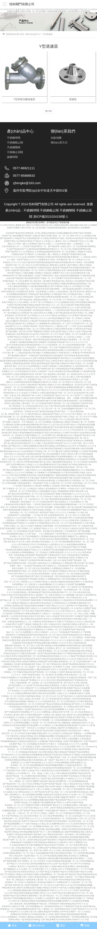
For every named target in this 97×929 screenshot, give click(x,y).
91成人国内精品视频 (33, 864)
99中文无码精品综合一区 (71, 728)
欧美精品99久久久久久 (12, 393)
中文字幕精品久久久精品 (13, 717)
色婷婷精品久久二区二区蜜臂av (27, 622)
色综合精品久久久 (86, 310)
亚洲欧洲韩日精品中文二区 (32, 778)
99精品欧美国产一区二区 (29, 651)
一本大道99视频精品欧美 (76, 781)
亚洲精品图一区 (16, 502)
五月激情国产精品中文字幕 (61, 872)
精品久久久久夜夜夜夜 (84, 470)
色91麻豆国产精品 (9, 433)
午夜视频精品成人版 (58, 832)
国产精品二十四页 (82, 294)
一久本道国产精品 (19, 486)
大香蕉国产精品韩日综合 (81, 315)
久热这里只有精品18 (81, 478)
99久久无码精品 (44, 395)
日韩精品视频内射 (26, 786)
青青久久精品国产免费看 (38, 486)
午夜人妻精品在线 (43, 233)
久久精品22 (42, 393)
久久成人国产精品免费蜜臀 (52, 709)
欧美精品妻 (65, 257)
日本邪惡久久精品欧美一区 (39, 371)
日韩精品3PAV (30, 307)
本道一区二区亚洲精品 (17, 531)
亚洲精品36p (32, 305)
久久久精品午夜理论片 (9, 656)
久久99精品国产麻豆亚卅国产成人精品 (77, 563)
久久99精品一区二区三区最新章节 (58, 629)
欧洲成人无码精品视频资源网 (57, 504)
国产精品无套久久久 (12, 289)
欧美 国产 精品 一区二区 (39, 677)
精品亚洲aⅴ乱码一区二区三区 (81, 818)
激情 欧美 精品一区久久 (14, 366)
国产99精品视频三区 (11, 861)
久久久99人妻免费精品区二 (64, 385)
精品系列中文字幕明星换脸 (58, 438)
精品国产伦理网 (88, 459)
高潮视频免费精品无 (79, 406)
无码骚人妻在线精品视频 (49, 829)
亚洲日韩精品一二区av (82, 858)
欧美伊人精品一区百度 (53, 259)
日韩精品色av (84, 834)
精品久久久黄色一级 (16, 244)
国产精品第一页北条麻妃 (35, 291)
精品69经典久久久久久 (39, 345)
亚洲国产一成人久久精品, (79, 912)
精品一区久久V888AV (16, 478)
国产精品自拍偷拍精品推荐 (36, 430)
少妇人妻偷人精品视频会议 (17, 284)
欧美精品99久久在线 (54, 842)
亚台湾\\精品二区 (67, 699)
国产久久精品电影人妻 (40, 254)
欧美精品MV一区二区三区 (81, 648)
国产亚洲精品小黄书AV (65, 571)
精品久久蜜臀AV (49, 552)
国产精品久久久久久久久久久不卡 (61, 890)
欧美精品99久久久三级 (29, 443)
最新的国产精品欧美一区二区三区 (19, 645)
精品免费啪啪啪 (71, 275)
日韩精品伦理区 (24, 241)
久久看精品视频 (67, 786)
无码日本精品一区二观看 (82, 313)
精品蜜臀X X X (91, 600)
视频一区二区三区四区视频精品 (80, 861)
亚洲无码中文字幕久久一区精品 (51, 744)
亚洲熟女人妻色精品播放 (78, 866)
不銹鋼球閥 (13, 137)
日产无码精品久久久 (69, 622)
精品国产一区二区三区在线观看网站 (20, 387)
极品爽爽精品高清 (25, 909)
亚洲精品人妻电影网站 (13, 363)
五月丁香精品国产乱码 (69, 906)
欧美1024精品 (50, 608)
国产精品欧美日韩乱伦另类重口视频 (50, 797)
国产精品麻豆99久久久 (82, 760)
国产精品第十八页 (13, 699)
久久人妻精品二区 (57, 241)
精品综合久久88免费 (66, 603)
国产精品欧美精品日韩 (45, 597)
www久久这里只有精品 (34, 358)
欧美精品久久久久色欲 (13, 448)
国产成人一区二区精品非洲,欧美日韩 (37, 289)
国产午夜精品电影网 (15, 307)
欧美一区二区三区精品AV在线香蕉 (82, 462)
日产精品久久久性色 (40, 241)
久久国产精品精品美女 (61, 313)
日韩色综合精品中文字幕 (13, 653)
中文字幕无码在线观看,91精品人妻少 (75, 472)
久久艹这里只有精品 (28, 824)
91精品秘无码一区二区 (58, 818)
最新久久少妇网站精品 (15, 382)
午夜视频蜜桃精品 (7, 741)
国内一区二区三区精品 (82, 794)
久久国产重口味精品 (42, 645)
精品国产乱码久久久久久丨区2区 (75, 669)
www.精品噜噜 (85, 326)
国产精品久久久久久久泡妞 (31, 259)
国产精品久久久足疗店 (49, 425)
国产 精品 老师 (58, 898)
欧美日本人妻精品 (82, 635)
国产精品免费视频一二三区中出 (81, 369)
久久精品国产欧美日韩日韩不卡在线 (65, 616)
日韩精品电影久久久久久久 (49, 640)
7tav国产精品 (54, 786)
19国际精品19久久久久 (19, 800)
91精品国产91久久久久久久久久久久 (72, 342)
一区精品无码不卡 (11, 624)
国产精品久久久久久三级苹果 (60, 606)
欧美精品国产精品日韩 (49, 363)
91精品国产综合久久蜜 (31, 459)
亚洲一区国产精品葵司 (87, 741)
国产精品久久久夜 (17, 720)
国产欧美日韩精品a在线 (41, 749)
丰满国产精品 (76, 802)
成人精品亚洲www (87, 906)
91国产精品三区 (36, 576)
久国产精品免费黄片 (48, 919)
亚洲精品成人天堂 (57, 685)
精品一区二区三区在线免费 (29, 627)
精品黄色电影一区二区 (29, 656)
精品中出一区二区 (39, 499)
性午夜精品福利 (28, 613)
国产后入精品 (42, 238)
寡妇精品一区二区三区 (70, 297)
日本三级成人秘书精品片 (31, 542)
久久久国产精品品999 (13, 893)
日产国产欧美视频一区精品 (48, 507)
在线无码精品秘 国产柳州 (80, 550)
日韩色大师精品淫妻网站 (25, 661)
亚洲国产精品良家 (55, 800)
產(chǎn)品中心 (33, 34)
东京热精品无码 (41, 786)
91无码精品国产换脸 (51, 494)
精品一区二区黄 (7, 507)
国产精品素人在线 (28, 236)
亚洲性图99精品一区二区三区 (63, 816)
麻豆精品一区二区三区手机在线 (40, 856)
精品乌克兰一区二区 (70, 246)
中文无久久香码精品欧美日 (13, 409)
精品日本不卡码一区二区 (82, 893)
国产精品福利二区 (37, 834)
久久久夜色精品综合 (12, 297)
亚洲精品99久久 (83, 603)
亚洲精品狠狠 (50, 358)
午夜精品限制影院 (62, 680)
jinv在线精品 (25, 707)
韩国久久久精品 (44, 898)
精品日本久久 (48, 864)
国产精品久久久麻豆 (13, 454)
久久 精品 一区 (13, 259)
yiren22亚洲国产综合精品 (65, 776)
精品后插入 (8, 821)
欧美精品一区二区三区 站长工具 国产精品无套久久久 (55, 696)
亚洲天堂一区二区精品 (85, 430)
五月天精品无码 (83, 776)
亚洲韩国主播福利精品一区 (30, 896)
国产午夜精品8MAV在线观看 (16, 712)
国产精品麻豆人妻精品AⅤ (25, 507)
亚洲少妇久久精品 (17, 680)
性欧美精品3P (87, 297)
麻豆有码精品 (23, 664)
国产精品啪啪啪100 (88, 507)
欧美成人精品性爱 (11, 403)
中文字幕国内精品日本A (45, 523)
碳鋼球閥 (12, 157)
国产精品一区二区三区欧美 (45, 379)
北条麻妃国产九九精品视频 (18, 515)
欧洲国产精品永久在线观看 (78, 688)
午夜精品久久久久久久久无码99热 (25, 547)
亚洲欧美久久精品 (26, 520)
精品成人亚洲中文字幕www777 (27, 821)
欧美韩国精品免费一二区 (80, 345)
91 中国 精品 (69, 555)
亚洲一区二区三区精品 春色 (17, 377)
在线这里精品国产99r (57, 417)
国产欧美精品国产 (27, 659)
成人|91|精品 (39, 882)
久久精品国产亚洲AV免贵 (12, 496)
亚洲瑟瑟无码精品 (31, 919)
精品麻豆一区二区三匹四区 (81, 504)
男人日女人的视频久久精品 (40, 558)
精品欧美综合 (45, 441)
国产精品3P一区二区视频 (76, 797)
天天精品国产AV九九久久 (13, 358)
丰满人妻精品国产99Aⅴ (27, 395)
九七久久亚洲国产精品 (37, 582)
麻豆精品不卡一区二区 (66, 592)
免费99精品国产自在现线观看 (44, 837)
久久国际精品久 (8, 425)
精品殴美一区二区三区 (59, 345)
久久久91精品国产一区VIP (32, 347)
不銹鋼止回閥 (15, 152)
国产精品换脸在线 (40, 401)
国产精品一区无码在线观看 (12, 608)
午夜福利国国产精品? (49, 805)
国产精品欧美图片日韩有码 (38, 600)
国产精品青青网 (88, 496)
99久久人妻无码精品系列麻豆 (78, 736)
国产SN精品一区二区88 (28, 528)
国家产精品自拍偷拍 (52, 741)
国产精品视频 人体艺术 (15, 331)
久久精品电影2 (84, 739)
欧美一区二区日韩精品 (72, 637)
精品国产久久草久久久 (12, 826)
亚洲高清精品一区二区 (45, 776)
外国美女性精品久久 (29, 872)
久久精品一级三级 (43, 387)
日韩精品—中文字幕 (12, 672)
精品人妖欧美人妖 (61, 265)
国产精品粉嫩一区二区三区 (11, 417)
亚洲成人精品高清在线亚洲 (26, 640)
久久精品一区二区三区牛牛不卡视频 (82, 417)
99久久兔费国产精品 (86, 608)
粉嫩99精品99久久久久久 (62, 824)
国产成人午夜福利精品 (57, 369)
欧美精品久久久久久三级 (62, 656)
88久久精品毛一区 (85, 611)
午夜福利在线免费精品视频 (16, 550)
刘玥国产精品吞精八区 (77, 491)
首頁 (22, 34)
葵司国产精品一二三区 (63, 411)
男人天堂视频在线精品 (45, 536)
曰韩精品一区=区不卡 (30, 302)
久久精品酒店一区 (83, 805)
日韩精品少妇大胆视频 (35, 736)
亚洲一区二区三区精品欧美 (47, 699)
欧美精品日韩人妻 (84, 366)
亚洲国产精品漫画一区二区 (57, 403)
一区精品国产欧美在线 (20, 643)
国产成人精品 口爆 (47, 462)
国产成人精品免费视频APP (81, 715)
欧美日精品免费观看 (70, 371)
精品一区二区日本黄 (43, 683)
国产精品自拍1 (34, 709)
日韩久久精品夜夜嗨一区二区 (22, 683)
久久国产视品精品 (86, 488)
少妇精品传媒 (73, 651)
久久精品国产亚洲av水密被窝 (36, 717)
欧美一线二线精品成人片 (17, 880)
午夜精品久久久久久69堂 (36, 701)
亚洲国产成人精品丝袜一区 (33, 281)
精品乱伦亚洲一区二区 (59, 691)
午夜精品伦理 (86, 456)
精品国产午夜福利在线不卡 (51, 555)
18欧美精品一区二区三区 (82, 672)
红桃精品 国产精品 (68, 464)
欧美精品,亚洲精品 (12, 606)
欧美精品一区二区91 (13, 882)
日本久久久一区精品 (34, 858)
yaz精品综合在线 (69, 848)
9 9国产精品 (44, 872)
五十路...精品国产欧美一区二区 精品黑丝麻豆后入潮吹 (23, 414)
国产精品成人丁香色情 (45, 904)
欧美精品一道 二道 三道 (83, 542)
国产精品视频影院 (44, 802)
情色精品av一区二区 (8, 909)
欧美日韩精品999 (88, 475)
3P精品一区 (73, 834)
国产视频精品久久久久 (13, 869)
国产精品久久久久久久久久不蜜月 (52, 390)
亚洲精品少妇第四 (25, 268)
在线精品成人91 (83, 464)
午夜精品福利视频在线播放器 (37, 427)
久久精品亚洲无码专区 (36, 603)
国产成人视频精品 (61, 723)
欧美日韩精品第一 (27, 233)
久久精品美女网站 (10, 786)
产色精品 (28, 746)
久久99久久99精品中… (41, 632)
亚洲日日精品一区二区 (13, 526)
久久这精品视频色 (43, 584)
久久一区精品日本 (86, 640)
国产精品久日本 (65, 331)
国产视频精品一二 (77, 733)
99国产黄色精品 (52, 281)
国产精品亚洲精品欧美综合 (85, 874)
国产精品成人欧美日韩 (12, 539)
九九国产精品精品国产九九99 (18, 249)
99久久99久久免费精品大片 (75, 842)
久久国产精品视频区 (81, 377)
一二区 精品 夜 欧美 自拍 (41, 515)
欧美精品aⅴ (87, 712)
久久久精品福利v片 (14, 552)
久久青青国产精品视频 (84, 786)
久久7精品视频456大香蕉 (80, 789)
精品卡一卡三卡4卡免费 (83, 869)
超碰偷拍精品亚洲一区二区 (56, 252)
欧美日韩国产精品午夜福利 (79, 233)
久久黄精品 (28, 882)
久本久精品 (60, 560)
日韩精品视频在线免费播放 (53, 459)
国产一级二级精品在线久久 (43, 667)
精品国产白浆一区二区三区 (17, 265)
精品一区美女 (9, 395)
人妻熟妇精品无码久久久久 (81, 723)
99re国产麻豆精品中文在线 (61, 677)
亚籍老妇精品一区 (86, 268)
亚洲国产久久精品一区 (64, 667)
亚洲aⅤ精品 (10, 270)
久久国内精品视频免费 (36, 286)
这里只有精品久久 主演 (51, 566)
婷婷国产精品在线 (31, 363)
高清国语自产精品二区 (58, 238)
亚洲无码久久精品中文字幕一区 (15, 906)
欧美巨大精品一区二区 (39, 664)
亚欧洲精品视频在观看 (79, 837)
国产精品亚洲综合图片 (37, 350)
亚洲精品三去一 (8, 371)
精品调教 (49, 736)
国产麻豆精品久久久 (65, 358)
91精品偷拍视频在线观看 (75, 914)
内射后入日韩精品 (61, 733)
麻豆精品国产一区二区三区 (83, 409)
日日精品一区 (38, 746)
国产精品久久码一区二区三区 (64, 395)
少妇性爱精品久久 (62, 446)
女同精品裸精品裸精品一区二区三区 (18, 853)
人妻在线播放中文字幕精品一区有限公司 (61, 488)
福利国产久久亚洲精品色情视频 (75, 901)
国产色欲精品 (28, 454)
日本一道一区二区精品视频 (60, 409)
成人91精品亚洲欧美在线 (61, 329)
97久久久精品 (57, 584)
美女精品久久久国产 (77, 850)
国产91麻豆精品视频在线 (85, 757)
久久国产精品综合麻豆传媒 (58, 406)
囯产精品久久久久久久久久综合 (35, 818)
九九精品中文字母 (9, 627)
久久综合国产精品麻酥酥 (74, 584)
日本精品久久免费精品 (46, 579)
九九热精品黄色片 (62, 480)
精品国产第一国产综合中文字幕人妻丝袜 (70, 683)
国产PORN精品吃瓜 (86, 353)
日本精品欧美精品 (77, 486)
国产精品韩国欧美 (43, 355)
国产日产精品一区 (54, 637)
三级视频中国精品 (24, 757)
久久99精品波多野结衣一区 (74, 765)
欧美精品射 (68, 582)
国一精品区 (40, 512)
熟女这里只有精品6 (66, 270)
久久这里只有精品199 (82, 331)
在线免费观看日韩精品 (25, 361)
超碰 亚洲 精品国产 (58, 717)
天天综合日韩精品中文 (34, 784)
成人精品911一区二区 (63, 574)
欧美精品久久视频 (46, 877)
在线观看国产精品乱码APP (79, 773)
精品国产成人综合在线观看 (46, 454)
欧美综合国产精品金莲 (69, 310)
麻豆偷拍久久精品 (82, 693)
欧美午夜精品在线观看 (60, 808)
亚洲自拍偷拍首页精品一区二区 (66, 853)
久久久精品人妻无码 (60, 850)
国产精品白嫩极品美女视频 (49, 398)
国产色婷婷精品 (82, 890)
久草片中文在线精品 (37, 544)
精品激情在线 (5, 451)
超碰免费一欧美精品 (32, 310)
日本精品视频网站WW (61, 645)
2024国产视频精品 (33, 331)
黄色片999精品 (81, 555)
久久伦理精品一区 (19, 709)
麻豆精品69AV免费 (72, 898)
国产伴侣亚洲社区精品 (39, 685)
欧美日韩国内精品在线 (77, 720)
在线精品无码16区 (49, 627)
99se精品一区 (49, 560)
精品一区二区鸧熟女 (36, 848)
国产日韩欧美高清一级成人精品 (51, 275)
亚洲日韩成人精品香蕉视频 (38, 475)
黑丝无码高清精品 (39, 438)
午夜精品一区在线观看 (84, 262)
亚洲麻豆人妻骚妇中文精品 (80, 252)
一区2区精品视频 (77, 917)
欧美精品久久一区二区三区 (59, 249)
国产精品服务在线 (15, 355)
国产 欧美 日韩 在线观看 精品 (16, 390)
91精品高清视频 (54, 901)
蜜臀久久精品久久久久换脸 (62, 693)
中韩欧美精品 (51, 270)
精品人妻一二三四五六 (69, 326)
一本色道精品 (13, 707)
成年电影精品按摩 (55, 350)
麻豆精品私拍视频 (85, 518)
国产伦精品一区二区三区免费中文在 (52, 278)
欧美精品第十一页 (87, 661)
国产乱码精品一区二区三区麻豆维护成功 (70, 845)
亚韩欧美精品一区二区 (12, 281)
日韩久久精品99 (62, 624)
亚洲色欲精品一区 (32, 653)
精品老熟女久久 (29, 898)
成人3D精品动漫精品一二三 (11, 746)
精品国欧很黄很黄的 (60, 917)
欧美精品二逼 (66, 291)
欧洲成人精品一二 (67, 244)
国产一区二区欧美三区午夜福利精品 (77, 587)
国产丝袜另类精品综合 (64, 880)
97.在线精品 (9, 704)
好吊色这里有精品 (66, 635)
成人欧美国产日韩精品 (33, 257)
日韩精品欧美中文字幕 (11, 275)
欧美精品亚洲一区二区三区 (47, 635)
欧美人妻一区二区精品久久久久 (76, 259)
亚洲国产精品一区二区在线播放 (23, 744)
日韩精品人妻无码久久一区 (81, 624)
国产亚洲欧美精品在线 (76, 254)
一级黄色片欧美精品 (68, 829)
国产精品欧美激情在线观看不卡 (34, 606)
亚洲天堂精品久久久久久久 (50, 611)
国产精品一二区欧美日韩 (33, 504)
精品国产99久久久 (68, 518)
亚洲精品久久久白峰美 (16, 773)
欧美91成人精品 (36, 587)
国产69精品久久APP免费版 (67, 810)
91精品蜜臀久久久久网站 (38, 725)
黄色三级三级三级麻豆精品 (36, 912)
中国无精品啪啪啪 (38, 890)
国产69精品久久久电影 (24, 523)
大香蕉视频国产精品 (33, 419)
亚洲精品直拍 (45, 656)
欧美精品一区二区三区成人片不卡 (54, 300)
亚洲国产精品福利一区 (76, 560)
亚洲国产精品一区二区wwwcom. (82, 746)
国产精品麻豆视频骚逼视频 (62, 470)
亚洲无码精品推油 (82, 699)
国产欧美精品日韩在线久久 (85, 656)
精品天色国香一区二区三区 (23, 568)
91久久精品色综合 (86, 622)
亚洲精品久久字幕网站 (54, 882)
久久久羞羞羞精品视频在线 (18, 890)
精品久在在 (30, 334)
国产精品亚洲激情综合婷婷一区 (17, 563)
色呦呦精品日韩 (35, 446)
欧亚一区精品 (7, 622)
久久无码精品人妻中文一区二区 (56, 648)
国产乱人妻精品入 (79, 536)
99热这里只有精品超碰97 (16, 789)
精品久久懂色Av (74, 496)
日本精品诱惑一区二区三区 (36, 409)
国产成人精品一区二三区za (58, 792)
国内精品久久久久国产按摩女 (34, 369)
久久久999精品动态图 (11, 877)
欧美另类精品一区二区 (79, 813)
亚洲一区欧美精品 (16, 555)
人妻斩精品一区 (11, 520)
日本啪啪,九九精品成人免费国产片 (48, 273)
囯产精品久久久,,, (70, 611)
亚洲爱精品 (87, 401)
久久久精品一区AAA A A (75, 709)
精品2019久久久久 (79, 904)
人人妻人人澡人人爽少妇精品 (54, 773)
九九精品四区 (62, 837)
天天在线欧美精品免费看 (15, 701)
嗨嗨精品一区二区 (52, 874)
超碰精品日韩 (67, 302)
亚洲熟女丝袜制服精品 (37, 901)
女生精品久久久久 (11, 518)
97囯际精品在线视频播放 (31, 755)
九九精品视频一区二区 (59, 789)
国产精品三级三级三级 (16, 318)
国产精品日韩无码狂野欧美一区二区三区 (24, 494)
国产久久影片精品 (86, 523)
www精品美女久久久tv (33, 448)
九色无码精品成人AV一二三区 (14, 246)
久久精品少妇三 (44, 824)
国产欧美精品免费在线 (40, 643)
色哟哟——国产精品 (61, 289)
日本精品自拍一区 (85, 770)
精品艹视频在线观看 (58, 475)
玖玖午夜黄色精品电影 (29, 462)
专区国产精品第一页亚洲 (38, 531)
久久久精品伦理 (82, 515)
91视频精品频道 (8, 810)
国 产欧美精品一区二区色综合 (21, 406)
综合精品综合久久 (44, 307)
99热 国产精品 (67, 874)
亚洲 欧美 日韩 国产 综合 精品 (38, 374)
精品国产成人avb (86, 393)
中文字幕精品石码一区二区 (81, 323)
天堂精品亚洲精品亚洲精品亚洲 (17, 760)
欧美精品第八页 (34, 752)
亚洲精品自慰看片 (60, 307)
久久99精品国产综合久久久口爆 (79, 241)
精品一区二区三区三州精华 (15, 582)
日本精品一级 (88, 784)
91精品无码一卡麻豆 (80, 731)
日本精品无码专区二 (52, 587)
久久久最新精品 (53, 563)
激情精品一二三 (82, 244)
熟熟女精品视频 (87, 425)
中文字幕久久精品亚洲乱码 (74, 643)
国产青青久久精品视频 (67, 739)
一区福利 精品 (89, 637)
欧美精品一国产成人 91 (77, 467)
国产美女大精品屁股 (27, 238)
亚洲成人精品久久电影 (44, 590)
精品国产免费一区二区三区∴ (15, 840)
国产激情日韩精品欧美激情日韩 (58, 478)
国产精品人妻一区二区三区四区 (13, 600)
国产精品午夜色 (11, 651)
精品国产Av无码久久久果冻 (83, 725)
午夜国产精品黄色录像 (16, 305)
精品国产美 (51, 502)
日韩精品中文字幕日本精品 (32, 510)
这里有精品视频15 (19, 725)
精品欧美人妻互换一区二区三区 (41, 880)
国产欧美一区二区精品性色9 (80, 526)
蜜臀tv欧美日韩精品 (83, 270)
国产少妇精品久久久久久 (57, 520)
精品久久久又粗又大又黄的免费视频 (53, 762)
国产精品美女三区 (86, 435)
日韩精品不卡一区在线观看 (73, 568)
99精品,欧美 (61, 866)
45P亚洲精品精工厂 (57, 531)
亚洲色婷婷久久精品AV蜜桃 (13, 374)
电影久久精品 (50, 866)
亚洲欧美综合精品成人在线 (82, 792)
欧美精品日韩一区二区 (9, 462)
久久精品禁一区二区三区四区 (41, 723)
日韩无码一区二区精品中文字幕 (15, 435)
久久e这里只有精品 (47, 366)
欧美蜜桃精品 (8, 523)
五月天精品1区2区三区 (82, 659)
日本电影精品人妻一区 (41, 760)
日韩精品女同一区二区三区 (82, 826)
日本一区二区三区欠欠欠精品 (34, 813)
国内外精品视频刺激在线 (11, 534)
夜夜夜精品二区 (83, 284)
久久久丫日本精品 (59, 632)
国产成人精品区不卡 (63, 864)
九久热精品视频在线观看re (74, 544)
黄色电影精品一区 (74, 401)
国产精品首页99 (11, 323)
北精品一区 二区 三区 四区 (62, 236)
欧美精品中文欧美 (24, 401)
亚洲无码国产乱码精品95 (39, 467)
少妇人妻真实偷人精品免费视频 (22, 904)
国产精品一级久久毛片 (83, 443)
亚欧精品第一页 (50, 576)
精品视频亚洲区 (61, 856)
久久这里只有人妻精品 (17, 901)
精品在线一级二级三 (79, 438)
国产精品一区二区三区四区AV (35, 539)
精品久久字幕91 (30, 393)
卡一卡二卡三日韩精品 (17, 752)
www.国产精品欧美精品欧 (42, 411)
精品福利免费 (10, 401)
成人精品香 (56, 371)
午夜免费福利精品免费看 (62, 387)
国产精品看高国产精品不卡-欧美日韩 (23, 731)
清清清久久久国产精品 (17, 300)
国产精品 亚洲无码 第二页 (16, 885)
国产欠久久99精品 (38, 688)
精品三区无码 (90, 917)
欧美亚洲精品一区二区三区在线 (54, 651)
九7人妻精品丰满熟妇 (17, 603)
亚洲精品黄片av (88, 627)
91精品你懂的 (55, 318)
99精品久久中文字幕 (13, 648)
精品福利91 (90, 755)
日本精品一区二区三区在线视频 (22, 536)
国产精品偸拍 (35, 566)
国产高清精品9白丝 (79, 680)
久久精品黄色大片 (54, 544)
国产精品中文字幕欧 (77, 547)
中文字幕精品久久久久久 (50, 302)
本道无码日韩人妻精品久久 (84, 291)
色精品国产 (10, 326)
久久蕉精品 (45, 534)
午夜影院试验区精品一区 (56, 834)
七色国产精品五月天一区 (30, 518)
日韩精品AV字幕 (66, 363)
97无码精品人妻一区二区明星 (81, 422)
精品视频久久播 (32, 669)
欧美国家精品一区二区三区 (68, 661)
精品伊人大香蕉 (70, 353)
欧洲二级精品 (33, 300)
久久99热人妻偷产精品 (54, 914)
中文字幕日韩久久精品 (15, 736)
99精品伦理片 (31, 829)
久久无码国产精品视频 (87, 451)
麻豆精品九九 (40, 520)
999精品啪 (90, 733)
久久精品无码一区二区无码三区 (61, 483)
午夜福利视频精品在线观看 (29, 433)
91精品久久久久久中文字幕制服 (19, 472)
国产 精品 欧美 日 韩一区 (61, 760)
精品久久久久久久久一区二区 (68, 613)
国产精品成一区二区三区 (46, 739)
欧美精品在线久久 (65, 909)
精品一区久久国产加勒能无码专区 (58, 347)
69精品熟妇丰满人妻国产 (12, 888)
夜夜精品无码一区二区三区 (64, 515)
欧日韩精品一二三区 (50, 310)
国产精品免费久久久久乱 (67, 608)
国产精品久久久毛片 (15, 864)
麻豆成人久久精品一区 (78, 300)
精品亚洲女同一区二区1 (83, 539)
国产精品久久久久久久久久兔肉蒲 (60, 512)
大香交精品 (85, 552)
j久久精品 (39, 488)
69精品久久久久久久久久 (10, 385)
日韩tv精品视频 (25, 832)
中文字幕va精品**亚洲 (35, 478)
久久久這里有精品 (19, 629)
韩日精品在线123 (87, 888)
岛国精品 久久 (56, 643)
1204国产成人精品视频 (10, 236)
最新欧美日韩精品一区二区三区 (77, 499)
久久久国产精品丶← (31, 534)
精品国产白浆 (41, 483)
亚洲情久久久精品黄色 (83, 582)
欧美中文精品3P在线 (44, 659)
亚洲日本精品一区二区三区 (38, 816)
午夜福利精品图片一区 (25, 483)
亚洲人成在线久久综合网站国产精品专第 (77, 281)
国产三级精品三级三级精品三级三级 (54, 715)
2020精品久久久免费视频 (62, 595)
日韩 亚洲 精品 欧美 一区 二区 (18, 499)
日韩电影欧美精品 (58, 861)
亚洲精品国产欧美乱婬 (51, 755)
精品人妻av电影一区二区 (62, 374)
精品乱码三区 (54, 464)
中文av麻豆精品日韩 (57, 401)
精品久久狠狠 (33, 441)
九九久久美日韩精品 (19, 544)
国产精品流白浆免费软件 (55, 781)
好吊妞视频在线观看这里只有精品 (21, 294)
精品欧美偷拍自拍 (7, 361)
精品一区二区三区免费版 (40, 422)
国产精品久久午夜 (86, 510)
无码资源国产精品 (31, 555)
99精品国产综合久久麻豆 (46, 361)
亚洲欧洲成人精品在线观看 (81, 448)
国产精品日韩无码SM (56, 321)
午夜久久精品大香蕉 (30, 877)
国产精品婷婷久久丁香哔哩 (79, 632)
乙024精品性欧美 (37, 914)
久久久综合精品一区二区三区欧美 (54, 547)
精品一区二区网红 (65, 707)
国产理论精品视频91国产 (58, 550)
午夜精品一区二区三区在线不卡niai (35, 861)
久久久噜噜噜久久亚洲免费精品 (46, 472)
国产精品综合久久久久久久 (38, 318)
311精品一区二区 (10, 268)
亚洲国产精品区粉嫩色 (84, 358)
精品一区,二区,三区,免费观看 (18, 632)
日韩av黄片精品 (8, 661)
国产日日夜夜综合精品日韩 (17, 345)
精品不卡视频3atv (35, 629)
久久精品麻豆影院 (87, 371)
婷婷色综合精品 (9, 611)
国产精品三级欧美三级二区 (19, 837)
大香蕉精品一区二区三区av (82, 480)
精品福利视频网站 (39, 249)
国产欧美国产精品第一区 (55, 784)
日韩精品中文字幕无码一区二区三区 (16, 667)
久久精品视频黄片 (43, 491)
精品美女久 (51, 770)
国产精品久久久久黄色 (38, 550)
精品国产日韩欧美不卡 (20, 560)
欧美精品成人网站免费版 (81, 645)
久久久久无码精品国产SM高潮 (23, 579)
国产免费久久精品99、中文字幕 (15, 422)
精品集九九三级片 (8, 757)
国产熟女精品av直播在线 (44, 480)
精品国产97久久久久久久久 (12, 257)
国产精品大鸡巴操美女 (50, 433)
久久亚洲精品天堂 (33, 244)
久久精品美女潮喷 (54, 582)
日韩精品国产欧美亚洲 (46, 661)
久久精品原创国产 (47, 443)
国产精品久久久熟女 (38, 768)
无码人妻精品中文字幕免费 (37, 720)
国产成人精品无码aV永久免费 (39, 313)
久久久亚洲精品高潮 (67, 805)
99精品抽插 (84, 305)
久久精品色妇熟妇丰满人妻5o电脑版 (25, 845)
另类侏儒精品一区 (29, 275)
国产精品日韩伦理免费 (53, 778)
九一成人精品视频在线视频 (30, 794)
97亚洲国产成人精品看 (53, 435)
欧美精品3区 (26, 672)
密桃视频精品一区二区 (32, 552)
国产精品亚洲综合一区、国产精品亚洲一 (44, 246)
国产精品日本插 (44, 236)
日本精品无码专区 (51, 257)
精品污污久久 (87, 664)
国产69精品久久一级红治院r (17, 768)
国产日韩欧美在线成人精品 (45, 268)
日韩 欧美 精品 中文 (11, 542)
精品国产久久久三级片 (85, 816)
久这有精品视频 (16, 850)
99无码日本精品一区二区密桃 (21, 379)
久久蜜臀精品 (55, 568)
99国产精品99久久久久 (14, 252)
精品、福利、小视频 (69, 398)
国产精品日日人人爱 (50, 326)
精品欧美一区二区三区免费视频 (77, 768)
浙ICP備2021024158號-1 (50, 216)
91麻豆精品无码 (50, 448)
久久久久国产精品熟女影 (79, 307)
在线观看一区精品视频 (45, 810)
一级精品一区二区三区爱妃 (58, 813)
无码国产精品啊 (12, 739)
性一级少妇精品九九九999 (15, 313)
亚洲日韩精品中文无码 (83, 824)
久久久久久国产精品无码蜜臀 (13, 475)
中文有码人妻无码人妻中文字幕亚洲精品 (75, 454)
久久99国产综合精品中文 (71, 433)
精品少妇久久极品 (37, 377)
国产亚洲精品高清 (53, 848)
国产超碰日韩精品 (87, 616)
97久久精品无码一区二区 (80, 382)
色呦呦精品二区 (10, 664)
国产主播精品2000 (12, 347)
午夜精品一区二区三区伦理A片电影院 (16, 696)
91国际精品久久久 (72, 459)
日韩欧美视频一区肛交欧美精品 (55, 526)
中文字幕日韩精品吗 (83, 701)
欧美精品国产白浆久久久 (50, 669)
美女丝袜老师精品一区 (44, 574)
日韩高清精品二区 (63, 821)
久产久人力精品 (49, 869)
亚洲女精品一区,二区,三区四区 (22, 512)
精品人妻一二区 (14, 813)
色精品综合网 (8, 640)
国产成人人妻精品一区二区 (45, 909)
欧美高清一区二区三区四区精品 (22, 491)
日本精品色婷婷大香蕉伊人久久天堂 (73, 379)
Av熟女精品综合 (83, 592)
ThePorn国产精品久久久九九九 (21, 574)
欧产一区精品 (29, 355)
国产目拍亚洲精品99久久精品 (19, 464)
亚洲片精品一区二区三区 (82, 821)
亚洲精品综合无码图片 (19, 914)
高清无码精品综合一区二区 (79, 278)
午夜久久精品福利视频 (32, 648)
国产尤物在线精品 (63, 904)
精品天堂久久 (40, 406)
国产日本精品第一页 (14, 619)
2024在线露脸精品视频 (82, 885)
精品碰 (51, 393)
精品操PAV (30, 635)
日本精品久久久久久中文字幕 (42, 315)
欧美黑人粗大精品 (16, 419)
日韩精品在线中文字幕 (20, 254)
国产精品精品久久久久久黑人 (22, 797)
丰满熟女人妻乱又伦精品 (80, 265)
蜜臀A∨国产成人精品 (70, 507)
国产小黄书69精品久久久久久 (63, 534)
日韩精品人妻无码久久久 (18, 866)
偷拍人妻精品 (27, 917)
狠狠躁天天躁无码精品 (35, 842)
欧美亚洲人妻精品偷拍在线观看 (44, 707)
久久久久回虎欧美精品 (16, 592)
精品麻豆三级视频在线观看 (21, 342)
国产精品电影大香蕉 (43, 385)
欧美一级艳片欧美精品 (36, 339)
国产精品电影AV (48, 821)
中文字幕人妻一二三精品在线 (14, 353)
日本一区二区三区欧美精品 (67, 523)
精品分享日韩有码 (76, 600)
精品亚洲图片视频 (63, 536)
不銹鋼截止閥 (15, 142)
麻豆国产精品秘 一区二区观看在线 (20, 776)
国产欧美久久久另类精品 (82, 704)
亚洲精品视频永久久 (77, 762)
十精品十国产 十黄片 (23, 728)
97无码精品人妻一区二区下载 (45, 451)
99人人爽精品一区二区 (18, 781)
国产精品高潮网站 (81, 752)
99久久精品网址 (11, 794)
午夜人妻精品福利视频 (17, 286)
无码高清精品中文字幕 (51, 622)
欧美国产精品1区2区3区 (78, 419)
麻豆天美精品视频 (59, 233)
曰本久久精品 (40, 770)
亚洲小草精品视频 (28, 739)
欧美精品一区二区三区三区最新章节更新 (22, 805)
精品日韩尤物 (33, 353)
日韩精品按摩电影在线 (80, 249)
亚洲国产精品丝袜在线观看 (15, 441)
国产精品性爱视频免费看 (52, 765)
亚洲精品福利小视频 (32, 888)
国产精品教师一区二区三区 (38, 885)
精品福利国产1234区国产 (81, 289)
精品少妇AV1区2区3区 (80, 808)
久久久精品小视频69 (32, 526)
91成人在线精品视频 (70, 888)
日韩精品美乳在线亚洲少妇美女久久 (38, 619)
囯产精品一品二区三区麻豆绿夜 (36, 329)
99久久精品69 (28, 385)
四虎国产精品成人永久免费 (25, 802)
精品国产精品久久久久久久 (58, 414)
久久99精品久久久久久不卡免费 (77, 778)
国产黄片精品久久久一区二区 (51, 305)
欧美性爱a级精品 (12, 659)
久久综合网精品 (31, 366)
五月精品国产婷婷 (71, 305)
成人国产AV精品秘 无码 (57, 286)
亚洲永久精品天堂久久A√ (68, 361)
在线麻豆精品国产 (77, 576)
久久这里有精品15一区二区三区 (77, 350)
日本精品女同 (45, 284)
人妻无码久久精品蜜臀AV (84, 595)
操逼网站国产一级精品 (82, 387)
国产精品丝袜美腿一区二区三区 (80, 390)
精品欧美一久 (6, 616)
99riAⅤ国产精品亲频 (65, 579)
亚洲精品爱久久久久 (44, 733)
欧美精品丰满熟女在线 (34, 874)
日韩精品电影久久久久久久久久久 (75, 494)
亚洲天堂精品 (48, 446)
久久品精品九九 (9, 792)
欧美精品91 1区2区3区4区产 (17, 315)
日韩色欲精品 (63, 576)
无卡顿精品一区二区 (85, 848)
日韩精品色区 (23, 792)
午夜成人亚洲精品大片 (77, 558)
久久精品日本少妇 (58, 496)
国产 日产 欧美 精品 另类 (27, 611)
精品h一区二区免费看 (32, 826)
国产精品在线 (78, 629)
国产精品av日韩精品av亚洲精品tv (57, 704)
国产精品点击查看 (87, 810)
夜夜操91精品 (53, 906)
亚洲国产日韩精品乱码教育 (18, 834)
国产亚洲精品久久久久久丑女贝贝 (40, 680)
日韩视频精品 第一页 (37, 906)
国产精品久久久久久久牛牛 (75, 800)
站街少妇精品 (80, 579)
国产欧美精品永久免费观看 (81, 441)
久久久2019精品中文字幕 (78, 286)
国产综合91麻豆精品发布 (61, 427)
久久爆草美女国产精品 (81, 329)
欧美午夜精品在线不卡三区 (69, 627)
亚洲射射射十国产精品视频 (78, 531)
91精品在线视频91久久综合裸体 (14, 677)
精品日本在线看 (55, 675)
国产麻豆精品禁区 (28, 278)
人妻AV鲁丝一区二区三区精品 (32, 403)
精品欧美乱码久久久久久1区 (56, 746)
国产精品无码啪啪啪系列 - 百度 (16, 470)
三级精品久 (19, 874)
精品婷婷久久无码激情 (15, 635)
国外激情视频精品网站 (45, 456)
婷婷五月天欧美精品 (16, 669)
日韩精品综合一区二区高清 (77, 590)
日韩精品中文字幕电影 (61, 749)
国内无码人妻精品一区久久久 (55, 419)
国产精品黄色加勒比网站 (51, 653)
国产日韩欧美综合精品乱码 (13, 430)
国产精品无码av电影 (47, 592)
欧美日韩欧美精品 (70, 840)
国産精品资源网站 (87, 246)
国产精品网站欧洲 (73, 664)
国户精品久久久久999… (40, 808)
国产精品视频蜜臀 (11, 824)
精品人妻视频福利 (60, 491)
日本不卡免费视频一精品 (16, 350)
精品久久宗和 (52, 603)
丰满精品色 (78, 411)
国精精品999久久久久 (63, 659)
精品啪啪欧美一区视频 (79, 691)
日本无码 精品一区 (40, 616)
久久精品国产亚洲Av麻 (59, 486)
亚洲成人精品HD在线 (80, 749)
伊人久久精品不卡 (40, 728)
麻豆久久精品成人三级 (11, 459)
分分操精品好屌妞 (23, 741)
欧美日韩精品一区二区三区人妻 (59, 377)
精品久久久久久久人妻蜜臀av (78, 321)
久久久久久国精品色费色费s (18, 693)
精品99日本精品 (11, 832)
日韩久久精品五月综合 (18, 558)
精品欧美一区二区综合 (82, 347)
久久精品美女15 (74, 528)
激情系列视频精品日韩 (35, 382)
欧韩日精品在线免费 (58, 262)
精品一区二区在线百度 (32, 869)
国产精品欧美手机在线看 (67, 268)
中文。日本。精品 (33, 773)
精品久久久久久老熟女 (12, 369)
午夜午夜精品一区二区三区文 (83, 414)
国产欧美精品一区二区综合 (62, 337)
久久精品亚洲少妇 (73, 784)
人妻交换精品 (32, 592)
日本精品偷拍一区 (29, 297)
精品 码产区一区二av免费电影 (37, 337)
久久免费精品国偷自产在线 (51, 353)
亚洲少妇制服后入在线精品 (44, 342)
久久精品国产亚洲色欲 (37, 321)
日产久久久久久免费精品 (39, 712)
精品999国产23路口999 (15, 829)
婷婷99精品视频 (87, 853)
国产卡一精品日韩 (84, 395)
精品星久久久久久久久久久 (68, 552)
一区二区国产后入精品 (9, 398)
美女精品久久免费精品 (78, 856)
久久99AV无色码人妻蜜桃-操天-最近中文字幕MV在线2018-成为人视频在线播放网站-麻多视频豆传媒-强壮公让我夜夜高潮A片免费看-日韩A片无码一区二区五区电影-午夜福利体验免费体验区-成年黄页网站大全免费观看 (48, 10)
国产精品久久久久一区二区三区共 (53, 528)
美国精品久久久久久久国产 (18, 808)
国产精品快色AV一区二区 (13, 784)
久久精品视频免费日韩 (43, 853)
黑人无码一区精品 (47, 624)
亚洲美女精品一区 (15, 919)
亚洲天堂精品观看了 (8, 528)
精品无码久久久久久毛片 (84, 374)
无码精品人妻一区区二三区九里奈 (56, 826)
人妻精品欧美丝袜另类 (13, 504)
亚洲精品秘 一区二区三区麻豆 (34, 637)
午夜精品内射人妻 (57, 664)
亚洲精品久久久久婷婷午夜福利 (24, 762)
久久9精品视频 (26, 273)
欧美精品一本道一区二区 (63, 757)
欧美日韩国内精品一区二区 (57, 323)
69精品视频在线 (65, 858)
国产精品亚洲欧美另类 (56, 688)
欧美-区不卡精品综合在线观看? (20, 590)
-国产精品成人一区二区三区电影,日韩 (58, 896)
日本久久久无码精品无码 (85, 236)
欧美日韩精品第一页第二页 (84, 677)
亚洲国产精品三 (10, 241)
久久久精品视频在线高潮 (60, 725)
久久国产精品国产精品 (25, 810)
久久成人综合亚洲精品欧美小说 (76, 273)
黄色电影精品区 (84, 829)
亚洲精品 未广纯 (80, 502)
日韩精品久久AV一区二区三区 (16, 587)
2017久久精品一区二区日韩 (57, 382)
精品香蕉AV (24, 595)
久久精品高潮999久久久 (66, 366)
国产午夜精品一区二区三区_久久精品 (18, 488)
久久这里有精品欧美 (88, 361)
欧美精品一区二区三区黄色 (35, 502)
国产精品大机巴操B (62, 893)
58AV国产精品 (13, 273)
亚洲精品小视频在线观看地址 (64, 284)
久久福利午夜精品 (63, 672)
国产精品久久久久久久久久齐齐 (62, 430)
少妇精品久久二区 (64, 502)
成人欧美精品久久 (62, 315)
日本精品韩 (34, 284)
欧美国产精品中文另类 (82, 872)
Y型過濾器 (48, 34)
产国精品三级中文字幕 (19, 467)
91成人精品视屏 (42, 568)
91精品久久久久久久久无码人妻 (16, 262)
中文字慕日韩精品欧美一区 (77, 685)
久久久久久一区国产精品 (21, 675)
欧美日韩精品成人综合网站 (12, 291)
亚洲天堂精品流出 (35, 840)
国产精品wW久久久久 (10, 755)
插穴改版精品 (52, 339)
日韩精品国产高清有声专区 (81, 403)
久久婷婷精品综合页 (60, 441)
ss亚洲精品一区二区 (42, 917)
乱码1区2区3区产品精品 (86, 385)
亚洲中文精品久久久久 (33, 608)
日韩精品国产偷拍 (65, 752)
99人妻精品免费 (51, 858)
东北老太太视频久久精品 (15, 858)
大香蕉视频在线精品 (87, 398)
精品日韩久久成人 (85, 653)
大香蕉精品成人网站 (60, 422)
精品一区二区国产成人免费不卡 (37, 850)
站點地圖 (56, 137)
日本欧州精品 (21, 371)
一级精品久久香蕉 (58, 254)
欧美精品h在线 (89, 433)
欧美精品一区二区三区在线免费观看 (57, 542)
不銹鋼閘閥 (13, 147)
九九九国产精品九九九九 (61, 885)
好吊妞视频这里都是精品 (82, 427)
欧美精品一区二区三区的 (85, 483)
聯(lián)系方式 (59, 142)
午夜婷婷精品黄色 (55, 499)
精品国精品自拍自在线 (84, 896)
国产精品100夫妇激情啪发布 (37, 691)
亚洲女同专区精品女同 (22, 616)
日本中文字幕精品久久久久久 (83, 446)
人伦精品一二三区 (81, 337)
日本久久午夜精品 (64, 869)
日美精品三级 (54, 728)
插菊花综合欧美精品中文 (64, 619)
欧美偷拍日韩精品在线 (86, 534)
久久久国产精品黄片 (37, 792)
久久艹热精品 (87, 898)
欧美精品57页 (64, 731)
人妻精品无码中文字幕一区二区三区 (66, 712)
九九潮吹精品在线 (86, 275)
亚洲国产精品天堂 (10, 896)
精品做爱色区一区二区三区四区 (28, 704)
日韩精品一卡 (59, 590)
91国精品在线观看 (81, 574)
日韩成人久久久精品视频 (40, 470)
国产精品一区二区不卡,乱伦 (66, 393)
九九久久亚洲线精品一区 (10, 917)
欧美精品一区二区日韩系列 (18, 749)
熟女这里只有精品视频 (13, 898)
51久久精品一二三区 (50, 244)
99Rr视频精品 (74, 832)
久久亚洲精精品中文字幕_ (19, 438)
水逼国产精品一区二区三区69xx (37, 496)
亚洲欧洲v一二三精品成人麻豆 (83, 257)
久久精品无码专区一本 (51, 518)
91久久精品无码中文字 (16, 339)
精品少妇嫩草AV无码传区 (16, 321)
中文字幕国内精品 (69, 653)
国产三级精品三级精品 (29, 624)
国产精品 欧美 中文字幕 (45, 571)
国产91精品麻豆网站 (19, 576)
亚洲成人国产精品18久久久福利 (14, 446)
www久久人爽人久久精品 (38, 789)
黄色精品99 (28, 417)
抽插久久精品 (63, 448)
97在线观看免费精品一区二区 (68, 456)
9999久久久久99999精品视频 (16, 723)
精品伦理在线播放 (55, 768)
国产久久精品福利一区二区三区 (78, 882)
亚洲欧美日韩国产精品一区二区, (80, 717)
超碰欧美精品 (61, 462)
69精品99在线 (37, 560)
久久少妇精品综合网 (69, 640)
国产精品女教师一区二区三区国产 (31, 270)
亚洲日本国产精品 (81, 707)
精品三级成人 (86, 832)
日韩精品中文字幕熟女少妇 (73, 755)
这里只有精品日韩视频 (67, 451)
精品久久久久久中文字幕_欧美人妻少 (19, 456)
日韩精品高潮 (88, 877)
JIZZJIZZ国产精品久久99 (69, 425)
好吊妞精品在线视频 (13, 329)
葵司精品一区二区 (40, 675)
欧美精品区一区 (61, 597)
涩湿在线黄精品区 (58, 467)
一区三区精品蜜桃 (7, 483)
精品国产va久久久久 (64, 443)
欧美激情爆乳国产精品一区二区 (21, 571)
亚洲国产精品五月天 (15, 337)
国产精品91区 (46, 845)
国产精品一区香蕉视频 (11, 637)
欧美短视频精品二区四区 (67, 770)
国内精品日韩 (65, 339)
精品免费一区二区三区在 (12, 310)
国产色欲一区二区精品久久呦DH (76, 318)
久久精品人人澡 (52, 291)
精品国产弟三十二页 (41, 832)
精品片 (71, 262)
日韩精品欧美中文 (17, 842)
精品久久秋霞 (37, 741)
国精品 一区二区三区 (80, 339)
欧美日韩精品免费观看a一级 (61, 539)
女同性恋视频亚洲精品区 (84, 302)
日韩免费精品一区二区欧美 (23, 584)
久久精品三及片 (29, 699)
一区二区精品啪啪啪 (58, 720)
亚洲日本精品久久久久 (11, 302)
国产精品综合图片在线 (48, 731)
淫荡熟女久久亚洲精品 (35, 252)
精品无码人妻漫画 (86, 840)
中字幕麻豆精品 (82, 571)
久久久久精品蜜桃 (40, 464)
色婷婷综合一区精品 (22, 411)
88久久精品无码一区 (17, 856)
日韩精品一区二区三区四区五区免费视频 (61, 510)
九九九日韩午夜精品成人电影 (41, 265)
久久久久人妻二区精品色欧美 (15, 848)
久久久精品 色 (81, 512)
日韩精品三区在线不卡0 (51, 888)
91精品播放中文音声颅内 (62, 355)
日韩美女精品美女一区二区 (74, 675)
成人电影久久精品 (25, 770)
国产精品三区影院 (89, 528)
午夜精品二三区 (40, 417)
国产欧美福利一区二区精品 (44, 672)
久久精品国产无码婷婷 (11, 613)
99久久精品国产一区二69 (40, 595)
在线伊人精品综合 (38, 563)
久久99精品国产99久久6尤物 (62, 294)
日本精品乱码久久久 (78, 597)
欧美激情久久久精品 (59, 600)
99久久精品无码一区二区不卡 (48, 334)
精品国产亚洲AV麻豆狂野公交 (74, 566)
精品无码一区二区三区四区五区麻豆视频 (18, 733)
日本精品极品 (59, 736)
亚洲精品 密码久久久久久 (42, 893)
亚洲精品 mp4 (74, 475)
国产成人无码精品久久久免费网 (32, 323)
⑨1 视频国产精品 (36, 781)
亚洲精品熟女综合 (82, 880)
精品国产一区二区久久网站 (18, 688)
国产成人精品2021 (11, 443)
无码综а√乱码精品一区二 (13, 427)
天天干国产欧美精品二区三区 (14, 816)
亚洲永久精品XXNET (10, 595)
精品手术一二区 (12, 778)
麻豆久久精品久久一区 (45, 613)
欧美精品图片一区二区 (11, 818)
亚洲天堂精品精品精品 (40, 262)
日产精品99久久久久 (15, 912)
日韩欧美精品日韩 (49, 752)
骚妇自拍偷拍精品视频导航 (27, 425)
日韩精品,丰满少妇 (50, 331)
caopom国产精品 (13, 278)
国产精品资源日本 (88, 238)
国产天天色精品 (7, 874)
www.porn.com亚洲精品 (22, 451)
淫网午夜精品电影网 (11, 510)
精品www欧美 (74, 238)
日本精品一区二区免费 (83, 363)
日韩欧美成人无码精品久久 (80, 520)
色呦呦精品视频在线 (38, 800)
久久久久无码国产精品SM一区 (28, 326)
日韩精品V (6, 725)
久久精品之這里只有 (28, 398)
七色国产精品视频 (69, 741)
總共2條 (48, 111)
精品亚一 (33, 390)
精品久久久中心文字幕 (42, 757)
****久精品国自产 (10, 770)
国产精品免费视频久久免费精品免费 (18, 480)
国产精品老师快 (42, 294)
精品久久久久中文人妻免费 (76, 744)
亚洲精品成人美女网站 (14, 334)
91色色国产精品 (12, 233)
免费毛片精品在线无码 (40, 693)
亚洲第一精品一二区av (19, 566)
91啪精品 (27, 893)
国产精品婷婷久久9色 (9, 238)
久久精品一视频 (87, 613)
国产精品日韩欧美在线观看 (49, 297)
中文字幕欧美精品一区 (82, 606)
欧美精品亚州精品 (81, 355)
